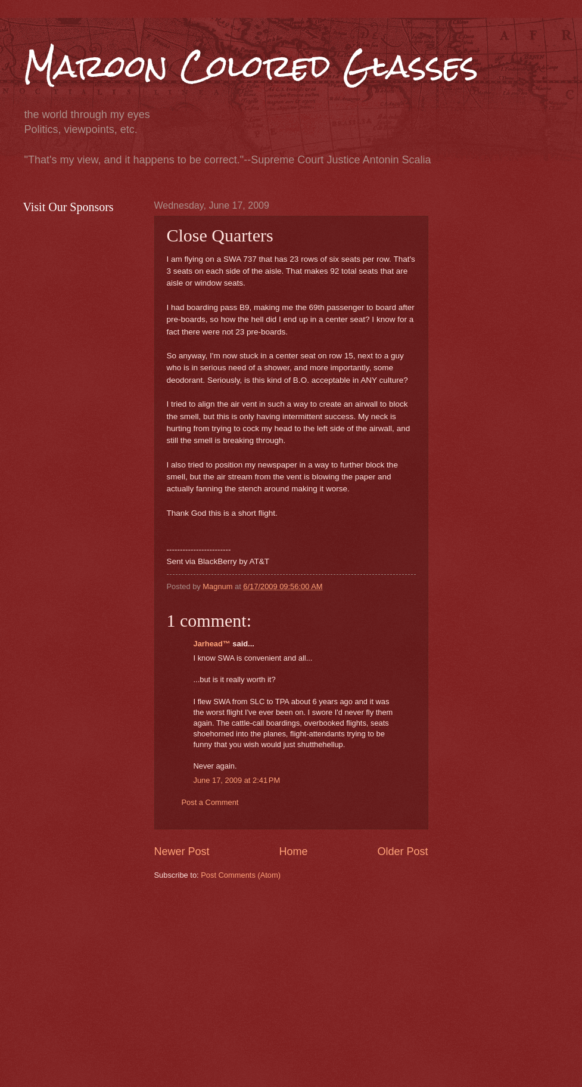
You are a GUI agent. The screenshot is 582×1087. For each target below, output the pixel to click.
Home (293, 851)
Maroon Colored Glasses (250, 66)
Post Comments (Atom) (241, 875)
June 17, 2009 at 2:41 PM (237, 780)
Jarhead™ (212, 643)
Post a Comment (210, 802)
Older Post (402, 851)
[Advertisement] (368, 982)
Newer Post (182, 851)
